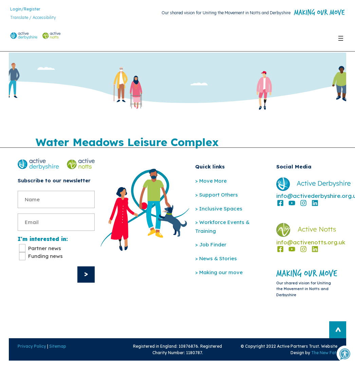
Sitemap (52, 349)
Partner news (44, 251)
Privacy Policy (26, 349)
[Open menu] (341, 41)
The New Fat (329, 356)
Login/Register (25, 10)
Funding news (45, 259)
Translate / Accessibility (33, 18)
